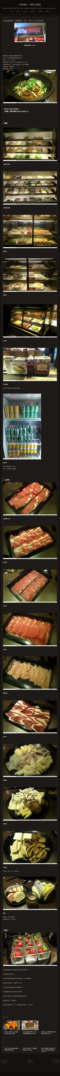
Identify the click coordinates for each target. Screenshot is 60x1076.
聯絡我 (47, 11)
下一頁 (55, 1061)
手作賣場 (40, 11)
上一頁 (4, 1061)
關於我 (18, 11)
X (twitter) (32, 11)
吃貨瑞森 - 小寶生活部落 (30, 4)
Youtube (25, 11)
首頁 (12, 11)
